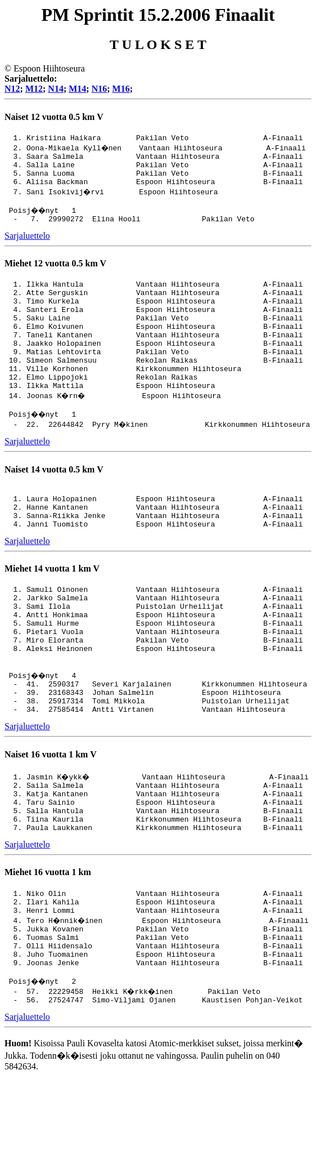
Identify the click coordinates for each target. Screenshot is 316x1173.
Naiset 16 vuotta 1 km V (50, 822)
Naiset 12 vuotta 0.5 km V (53, 117)
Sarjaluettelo (27, 247)
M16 (121, 88)
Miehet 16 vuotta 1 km (47, 950)
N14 (56, 88)
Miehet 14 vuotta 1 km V (52, 612)
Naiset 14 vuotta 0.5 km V (53, 505)
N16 (99, 88)
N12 (12, 88)
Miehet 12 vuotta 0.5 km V (55, 275)
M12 (34, 88)
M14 (77, 88)
